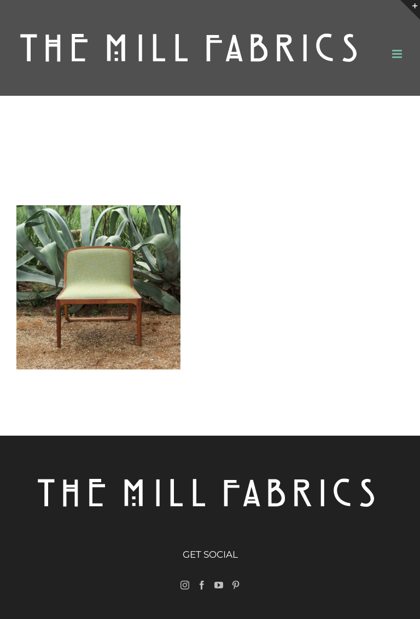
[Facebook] (201, 585)
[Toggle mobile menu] (398, 54)
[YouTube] (218, 585)
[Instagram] (184, 585)
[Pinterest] (235, 585)
